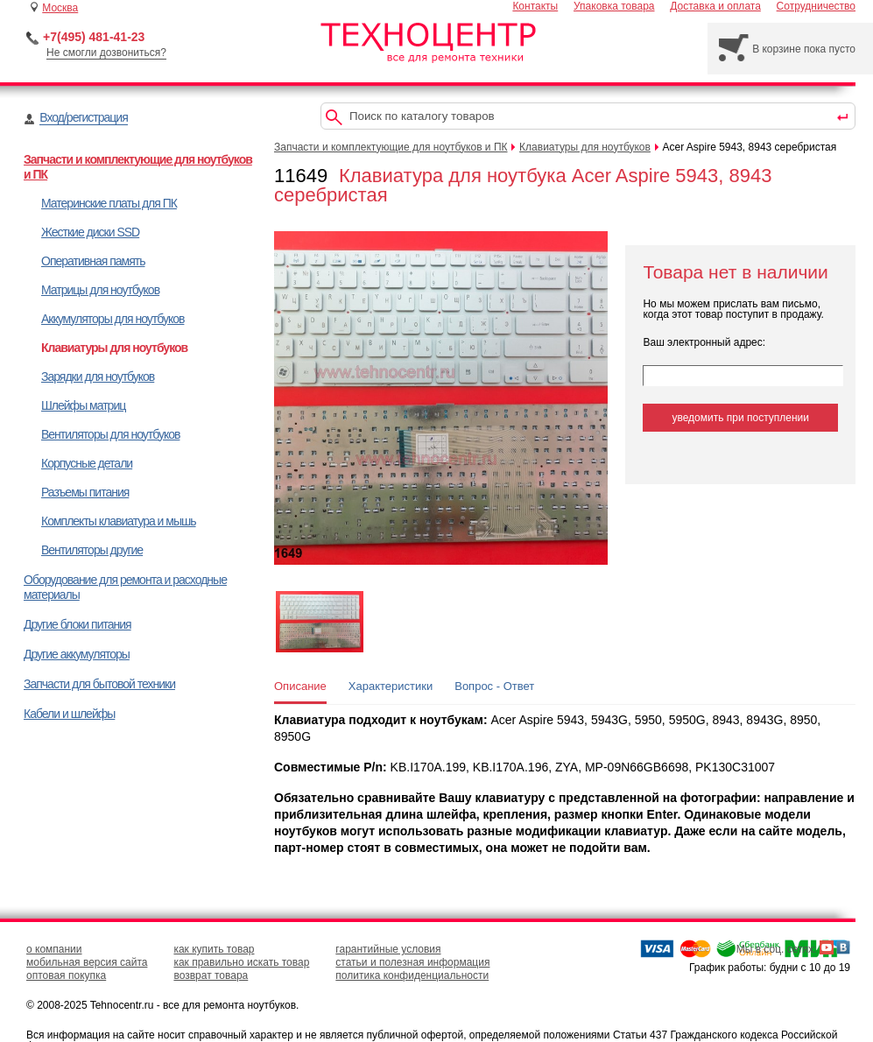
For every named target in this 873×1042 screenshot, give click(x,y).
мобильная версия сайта (86, 962)
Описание (300, 686)
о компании (54, 949)
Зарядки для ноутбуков (97, 377)
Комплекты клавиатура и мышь (118, 521)
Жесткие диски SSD (90, 232)
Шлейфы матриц (83, 405)
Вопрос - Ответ (494, 686)
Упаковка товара (614, 6)
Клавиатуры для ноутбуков (114, 348)
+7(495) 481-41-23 (93, 37)
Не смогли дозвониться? (106, 52)
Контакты (535, 6)
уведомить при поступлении (740, 418)
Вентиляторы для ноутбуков (110, 434)
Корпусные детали (86, 463)
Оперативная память (92, 261)
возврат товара (210, 975)
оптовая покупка (66, 975)
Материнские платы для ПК (109, 203)
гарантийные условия (387, 949)
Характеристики (390, 686)
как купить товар (213, 949)
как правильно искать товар (241, 962)
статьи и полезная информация (412, 962)
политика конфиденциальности (412, 975)
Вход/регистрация (83, 117)
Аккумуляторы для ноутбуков (112, 319)
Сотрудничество (816, 6)
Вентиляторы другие (92, 550)
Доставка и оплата (715, 6)
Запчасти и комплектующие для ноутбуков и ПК (391, 147)
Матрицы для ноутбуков (100, 290)
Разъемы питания (85, 492)
